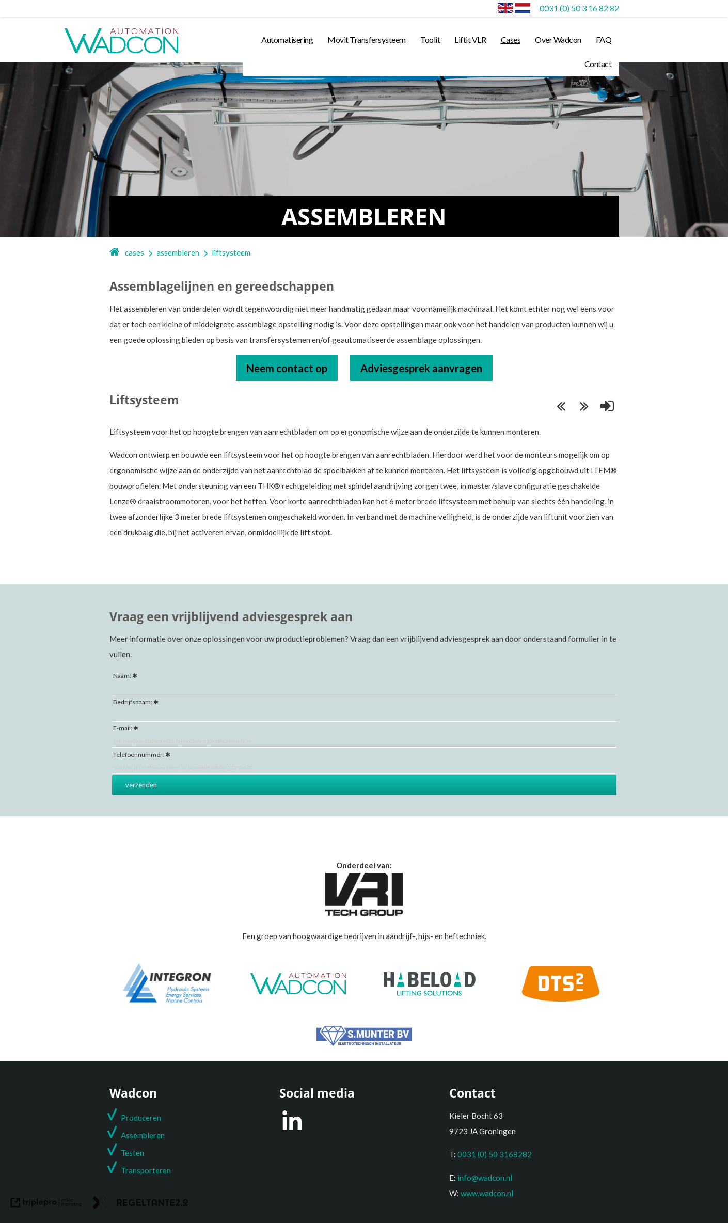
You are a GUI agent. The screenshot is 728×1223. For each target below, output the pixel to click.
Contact (598, 64)
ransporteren (148, 1170)
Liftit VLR (470, 39)
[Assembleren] (522, 8)
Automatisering (287, 39)
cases (134, 252)
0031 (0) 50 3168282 (494, 1154)
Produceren (141, 1117)
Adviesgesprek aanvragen (421, 368)
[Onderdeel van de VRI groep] (364, 912)
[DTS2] (560, 998)
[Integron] (167, 1002)
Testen (132, 1152)
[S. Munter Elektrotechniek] (364, 1042)
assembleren (177, 252)
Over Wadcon (558, 39)
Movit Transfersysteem (366, 39)
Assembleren (143, 1135)
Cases (511, 39)
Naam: (122, 675)
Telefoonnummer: (138, 754)
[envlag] (505, 8)
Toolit (430, 39)
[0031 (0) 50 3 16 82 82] (579, 8)
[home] (114, 252)
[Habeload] (430, 992)
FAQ (604, 39)
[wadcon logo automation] (121, 52)
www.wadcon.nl (487, 1193)
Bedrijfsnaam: (132, 702)
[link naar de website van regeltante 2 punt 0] (140, 1205)
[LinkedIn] (292, 1129)
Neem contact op (286, 368)
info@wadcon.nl (484, 1177)
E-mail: (122, 728)
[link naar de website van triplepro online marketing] (46, 1205)
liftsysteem (231, 252)
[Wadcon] (298, 991)
